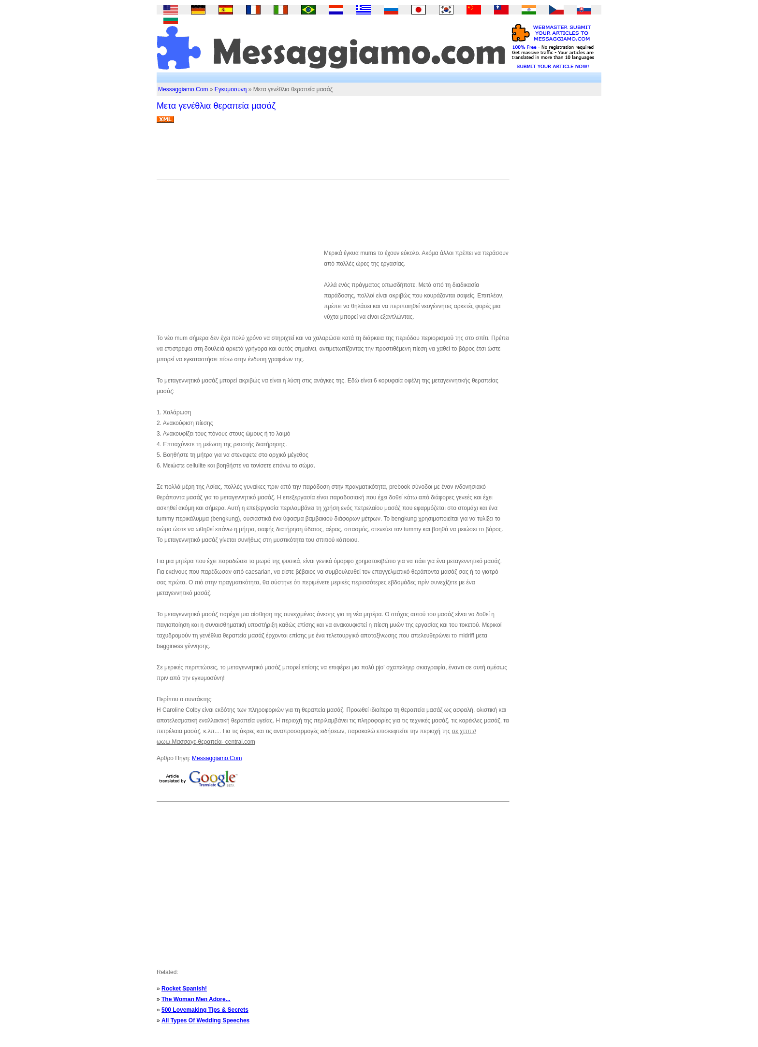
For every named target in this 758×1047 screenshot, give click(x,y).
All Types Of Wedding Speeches (205, 1020)
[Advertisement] (333, 155)
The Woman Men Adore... (196, 999)
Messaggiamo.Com (183, 89)
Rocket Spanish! (184, 988)
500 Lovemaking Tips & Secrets (204, 1009)
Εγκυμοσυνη (231, 89)
